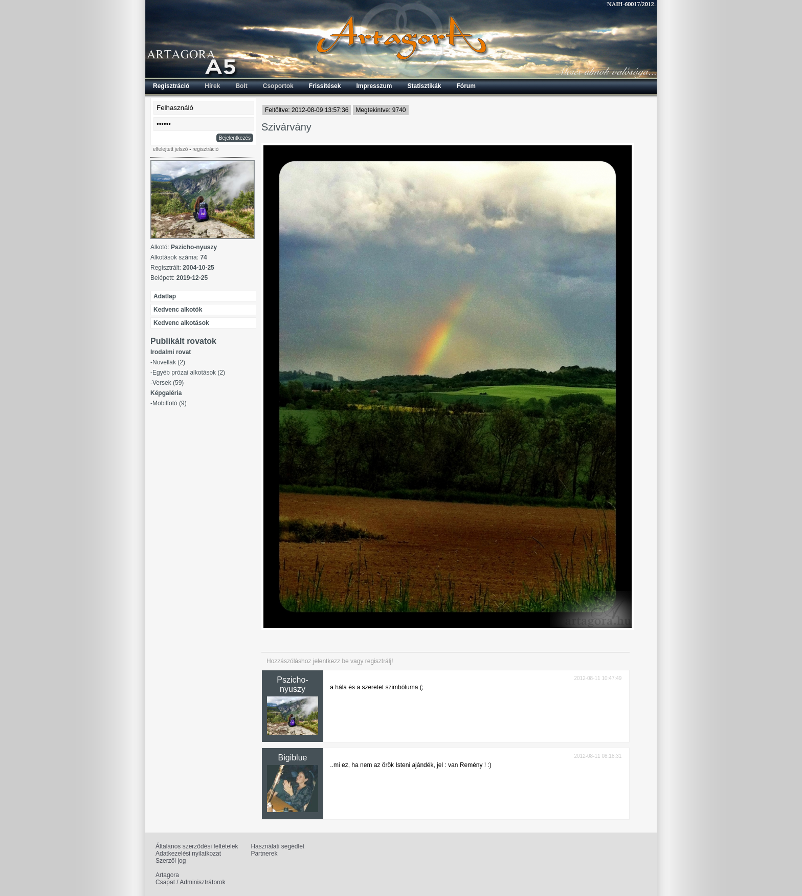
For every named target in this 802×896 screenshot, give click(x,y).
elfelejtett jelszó (170, 149)
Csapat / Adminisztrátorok (190, 882)
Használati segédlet (277, 846)
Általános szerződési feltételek (196, 846)
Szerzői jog (170, 860)
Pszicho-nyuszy (292, 684)
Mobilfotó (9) (169, 403)
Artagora (167, 875)
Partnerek (264, 853)
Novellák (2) (168, 362)
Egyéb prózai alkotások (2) (188, 372)
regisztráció (205, 149)
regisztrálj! (379, 661)
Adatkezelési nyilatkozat (188, 853)
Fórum (466, 86)
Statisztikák (424, 86)
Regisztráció (171, 86)
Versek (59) (168, 382)
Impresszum (374, 86)
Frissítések (325, 86)
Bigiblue (292, 757)
